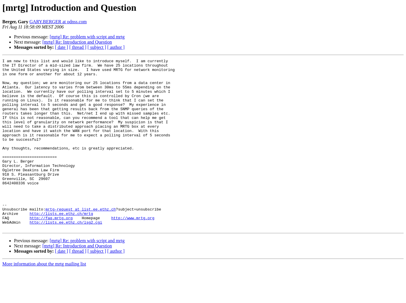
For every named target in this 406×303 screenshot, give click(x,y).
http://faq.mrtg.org (51, 250)
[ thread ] (77, 47)
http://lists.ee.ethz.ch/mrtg (61, 244)
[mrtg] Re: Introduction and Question (77, 42)
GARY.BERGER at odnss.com (58, 21)
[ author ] (116, 47)
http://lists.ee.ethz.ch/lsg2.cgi (66, 255)
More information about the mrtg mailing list (44, 297)
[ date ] (61, 47)
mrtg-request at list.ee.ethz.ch (80, 239)
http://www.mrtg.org (132, 250)
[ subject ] (97, 47)
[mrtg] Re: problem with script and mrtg (87, 36)
